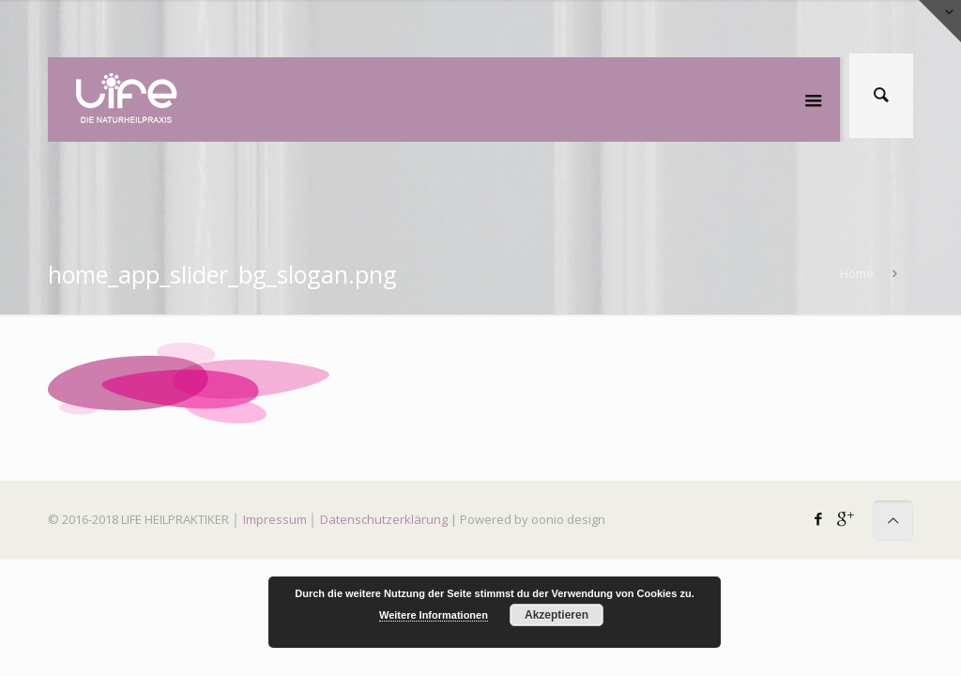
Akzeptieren (556, 615)
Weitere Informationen (433, 615)
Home (857, 273)
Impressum (275, 519)
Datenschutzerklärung (384, 519)
